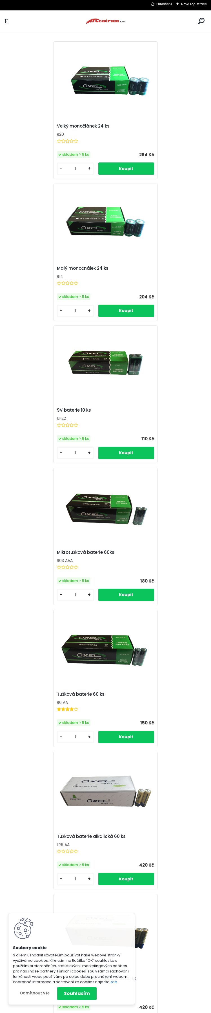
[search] (201, 20)
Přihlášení (164, 4)
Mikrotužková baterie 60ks (140, 268)
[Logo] (105, 21)
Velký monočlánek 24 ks (34, 126)
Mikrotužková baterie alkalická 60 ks (48, 552)
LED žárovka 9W (25, 715)
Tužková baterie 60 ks (32, 410)
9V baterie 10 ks (25, 268)
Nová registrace (194, 4)
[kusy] (25, 168)
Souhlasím (77, 993)
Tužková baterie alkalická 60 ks (146, 410)
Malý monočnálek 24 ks (137, 126)
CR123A (119, 715)
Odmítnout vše (35, 993)
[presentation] (6, 695)
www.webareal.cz (128, 1007)
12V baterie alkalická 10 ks (140, 555)
